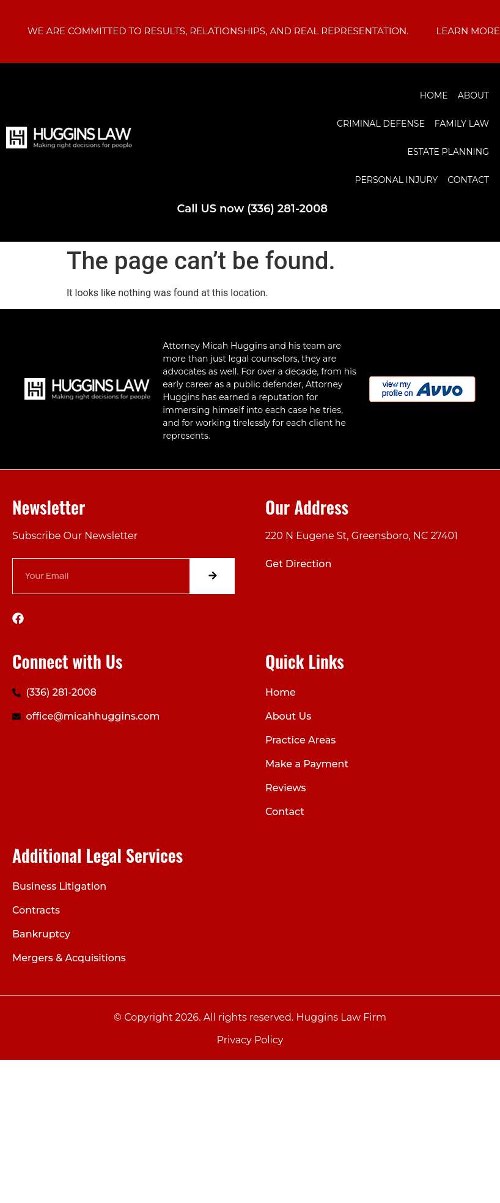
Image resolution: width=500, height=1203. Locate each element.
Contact (468, 179)
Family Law (462, 123)
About (473, 95)
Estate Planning (448, 151)
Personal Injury (396, 179)
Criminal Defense (381, 123)
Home (434, 95)
